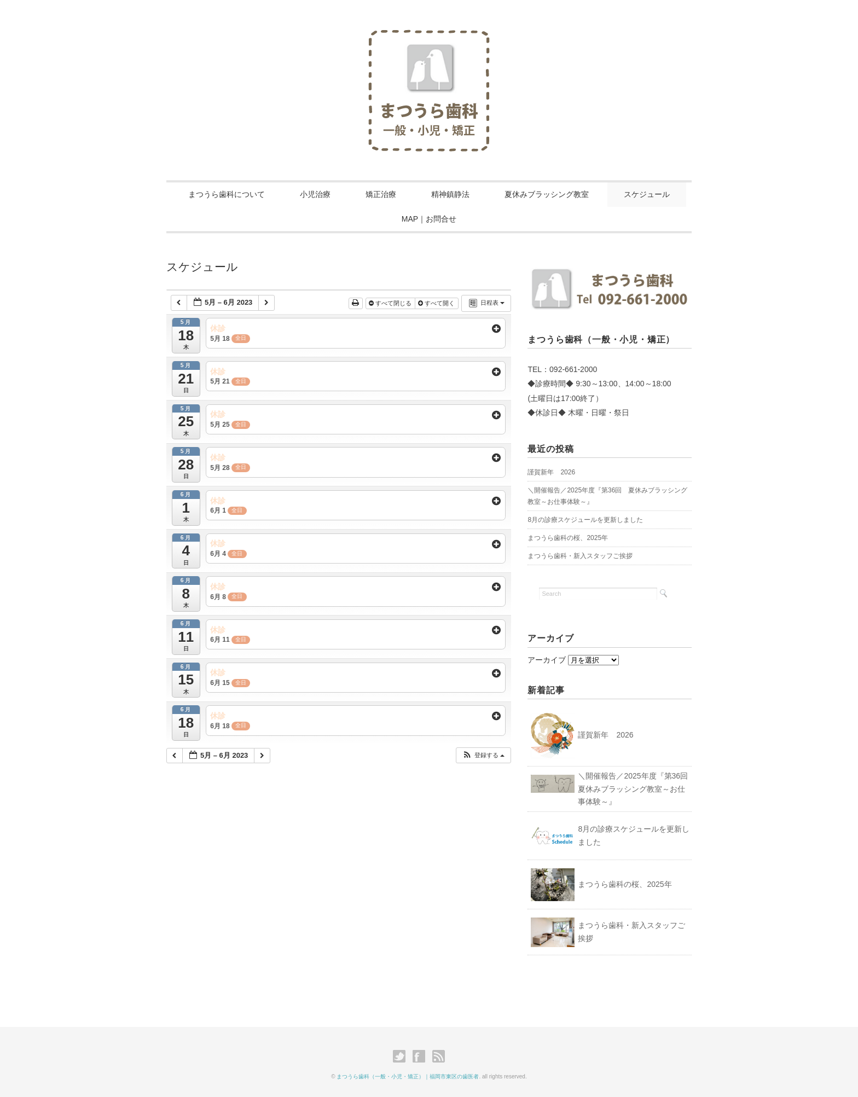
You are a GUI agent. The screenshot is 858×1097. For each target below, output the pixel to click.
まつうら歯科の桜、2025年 (567, 538)
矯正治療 (381, 194)
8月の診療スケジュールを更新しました (585, 520)
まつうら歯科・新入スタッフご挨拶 (580, 556)
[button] (483, 755)
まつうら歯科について (226, 194)
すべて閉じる (391, 303)
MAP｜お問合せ (429, 218)
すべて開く (437, 303)
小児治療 (315, 194)
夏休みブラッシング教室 (547, 194)
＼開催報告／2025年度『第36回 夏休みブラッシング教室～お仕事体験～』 (636, 788)
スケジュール (647, 194)
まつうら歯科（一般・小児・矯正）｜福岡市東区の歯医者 (408, 1076)
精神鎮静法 (450, 194)
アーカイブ (546, 659)
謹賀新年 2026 (551, 472)
